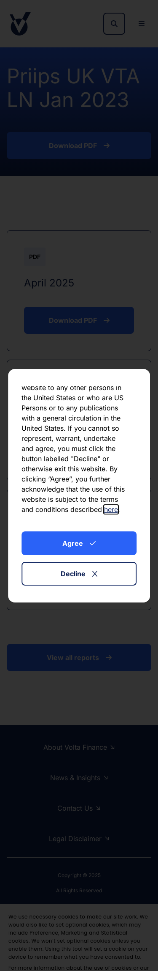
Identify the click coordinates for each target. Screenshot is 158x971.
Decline (79, 573)
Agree (79, 543)
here (111, 509)
